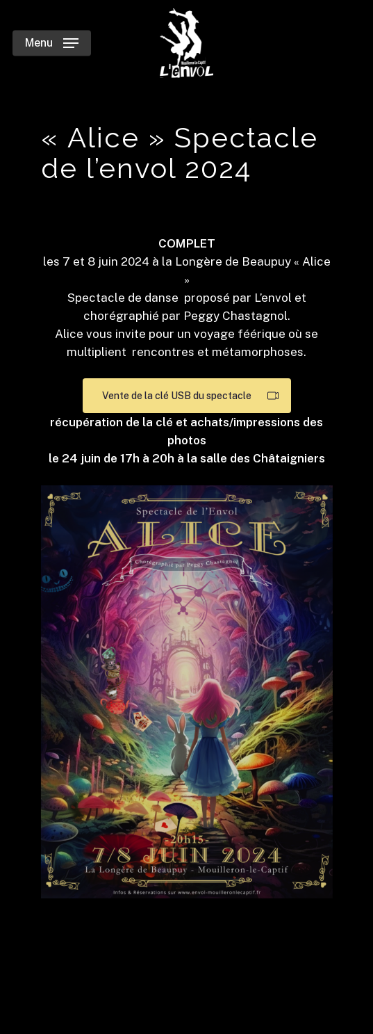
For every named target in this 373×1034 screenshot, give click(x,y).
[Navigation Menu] (52, 43)
